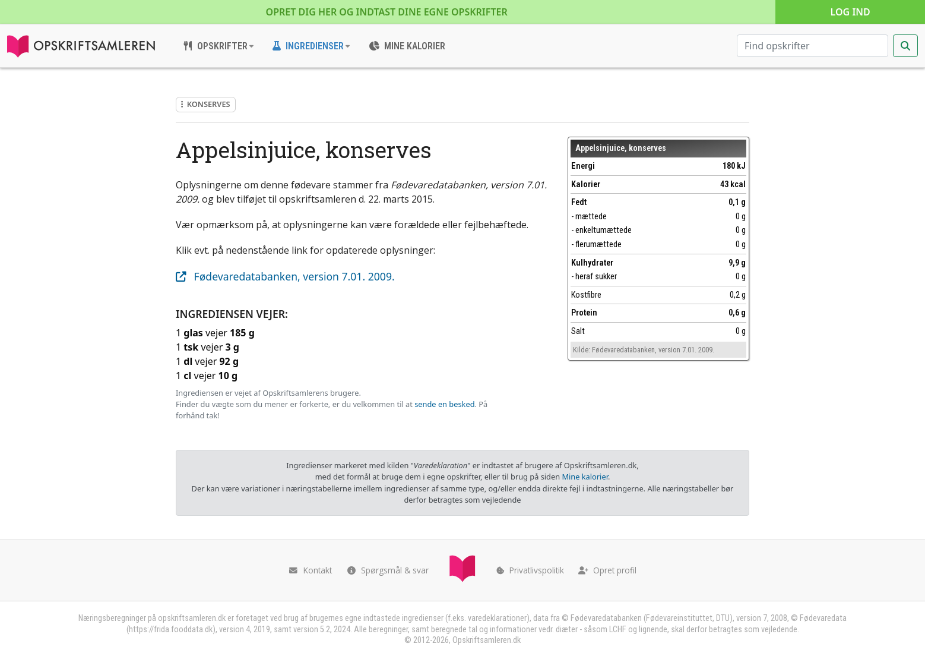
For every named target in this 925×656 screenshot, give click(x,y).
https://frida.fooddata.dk (171, 630)
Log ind (850, 11)
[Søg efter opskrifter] (812, 45)
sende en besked (444, 404)
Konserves (205, 104)
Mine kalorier (584, 476)
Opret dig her (387, 12)
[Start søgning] (905, 45)
